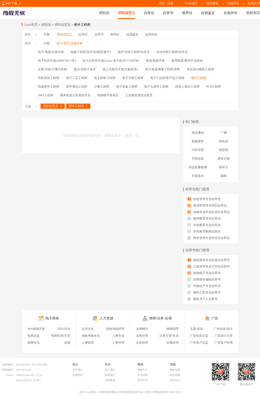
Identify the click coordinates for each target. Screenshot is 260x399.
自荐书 (168, 13)
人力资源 (106, 318)
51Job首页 (191, 3)
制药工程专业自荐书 (204, 292)
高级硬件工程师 (48, 86)
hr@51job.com (24, 380)
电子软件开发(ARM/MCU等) (57, 60)
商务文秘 (224, 158)
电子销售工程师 (104, 78)
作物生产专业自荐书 (204, 286)
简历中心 (175, 380)
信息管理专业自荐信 (204, 199)
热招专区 (253, 13)
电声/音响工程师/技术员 (134, 52)
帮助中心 (142, 369)
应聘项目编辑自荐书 (204, 279)
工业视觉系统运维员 (139, 95)
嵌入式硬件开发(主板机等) (120, 69)
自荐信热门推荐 (197, 189)
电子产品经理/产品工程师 (167, 78)
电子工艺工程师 (76, 78)
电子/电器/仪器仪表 (51, 52)
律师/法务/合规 (160, 318)
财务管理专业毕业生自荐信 (209, 238)
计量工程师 (101, 86)
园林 (224, 176)
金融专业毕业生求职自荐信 (209, 212)
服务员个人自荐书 (203, 299)
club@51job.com (25, 375)
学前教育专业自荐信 (204, 225)
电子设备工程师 (126, 86)
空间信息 (198, 158)
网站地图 (175, 369)
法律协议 (77, 375)
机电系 (223, 141)
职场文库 (254, 3)
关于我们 (77, 369)
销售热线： (8, 364)
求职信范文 (126, 13)
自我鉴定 (208, 13)
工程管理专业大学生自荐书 (209, 266)
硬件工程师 (198, 78)
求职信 (104, 13)
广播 (224, 132)
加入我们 (110, 369)
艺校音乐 (198, 176)
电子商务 (52, 318)
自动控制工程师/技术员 (172, 52)
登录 (162, 3)
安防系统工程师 (48, 78)
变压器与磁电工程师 (200, 69)
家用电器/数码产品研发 (187, 60)
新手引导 (142, 380)
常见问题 (142, 375)
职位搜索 (175, 375)
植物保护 (198, 141)
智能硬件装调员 (108, 95)
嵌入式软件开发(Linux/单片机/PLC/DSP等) (111, 60)
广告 (214, 318)
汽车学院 (198, 150)
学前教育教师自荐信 (204, 231)
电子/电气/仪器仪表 (70, 43)
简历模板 (212, 3)
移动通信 (198, 132)
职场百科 (233, 3)
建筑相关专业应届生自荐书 (209, 260)
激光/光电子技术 (85, 69)
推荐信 (187, 13)
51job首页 (31, 24)
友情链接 (110, 380)
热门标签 (192, 121)
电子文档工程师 (132, 78)
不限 (47, 34)
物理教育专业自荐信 (204, 218)
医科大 (223, 167)
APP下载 (11, 3)
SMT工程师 (45, 95)
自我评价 (230, 13)
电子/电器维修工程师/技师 (162, 69)
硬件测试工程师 (76, 86)
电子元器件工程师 (156, 86)
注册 (170, 3)
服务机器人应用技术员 (75, 95)
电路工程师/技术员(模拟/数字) (91, 52)
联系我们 (110, 375)
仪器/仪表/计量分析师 (52, 69)
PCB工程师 (213, 86)
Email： (10, 375)
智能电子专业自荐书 (204, 273)
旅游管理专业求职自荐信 (207, 205)
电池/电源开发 (155, 60)
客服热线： (8, 369)
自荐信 (149, 13)
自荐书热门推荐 (197, 250)
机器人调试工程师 (187, 86)
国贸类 (223, 150)
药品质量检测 (198, 167)
